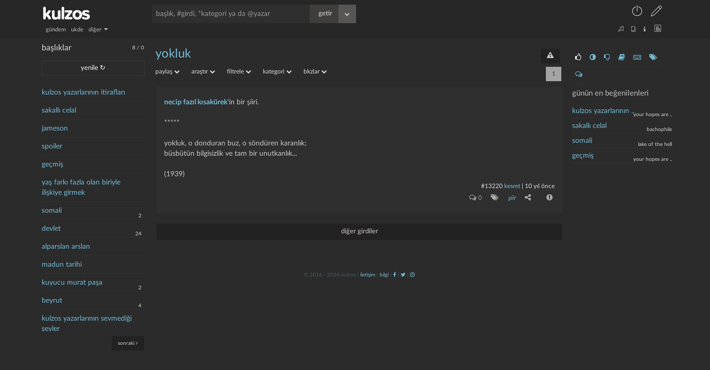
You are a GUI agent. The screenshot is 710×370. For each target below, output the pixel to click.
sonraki (128, 343)
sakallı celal (59, 110)
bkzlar (315, 71)
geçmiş (52, 164)
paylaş (167, 71)
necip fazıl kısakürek (195, 102)
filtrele (239, 71)
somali (52, 210)
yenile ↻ (93, 68)
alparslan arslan (66, 246)
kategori (277, 71)
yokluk (173, 54)
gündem (56, 29)
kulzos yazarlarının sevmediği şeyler (87, 323)
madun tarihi (62, 264)
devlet (51, 228)
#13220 (492, 186)
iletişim (367, 275)
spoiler (52, 146)
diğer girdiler (359, 231)
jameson (55, 128)
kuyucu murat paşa (72, 282)
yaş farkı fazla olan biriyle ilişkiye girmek (81, 187)
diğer (98, 29)
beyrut (52, 300)
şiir (512, 198)
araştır (203, 71)
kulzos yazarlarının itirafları (83, 92)
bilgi (384, 275)
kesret (512, 186)
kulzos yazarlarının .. (603, 111)
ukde (77, 29)
